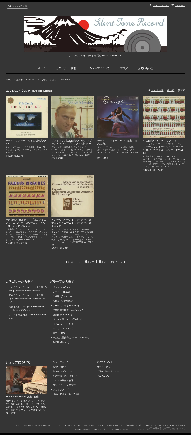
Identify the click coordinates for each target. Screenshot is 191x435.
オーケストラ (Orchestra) (66, 305)
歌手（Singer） (61, 333)
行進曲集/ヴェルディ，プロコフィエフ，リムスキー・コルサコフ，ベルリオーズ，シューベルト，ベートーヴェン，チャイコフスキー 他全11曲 (163, 146)
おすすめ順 (157, 90)
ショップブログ (61, 389)
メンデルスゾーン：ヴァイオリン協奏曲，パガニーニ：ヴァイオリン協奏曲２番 (71, 222)
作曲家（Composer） (64, 296)
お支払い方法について (64, 371)
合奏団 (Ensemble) (62, 314)
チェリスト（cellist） (63, 328)
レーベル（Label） (62, 292)
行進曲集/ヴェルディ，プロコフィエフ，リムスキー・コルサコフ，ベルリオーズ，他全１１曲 (26, 222)
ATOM (106, 376)
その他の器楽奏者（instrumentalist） (71, 337)
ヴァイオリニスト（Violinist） (68, 319)
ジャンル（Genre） (63, 287)
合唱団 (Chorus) (61, 342)
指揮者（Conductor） (26, 80)
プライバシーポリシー (108, 371)
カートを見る (103, 366)
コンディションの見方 (64, 385)
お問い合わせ (145, 68)
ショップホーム (61, 362)
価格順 (170, 90)
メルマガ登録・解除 (63, 380)
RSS (99, 376)
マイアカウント (161, 5)
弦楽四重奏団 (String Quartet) (68, 310)
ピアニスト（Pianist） (64, 324)
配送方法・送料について (65, 376)
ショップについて (99, 68)
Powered (161, 429)
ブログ (124, 68)
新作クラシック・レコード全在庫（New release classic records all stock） (27, 298)
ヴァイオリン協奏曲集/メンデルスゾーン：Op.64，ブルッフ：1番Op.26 (71, 142)
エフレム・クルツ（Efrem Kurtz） (56, 80)
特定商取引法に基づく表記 (66, 394)
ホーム (41, 68)
